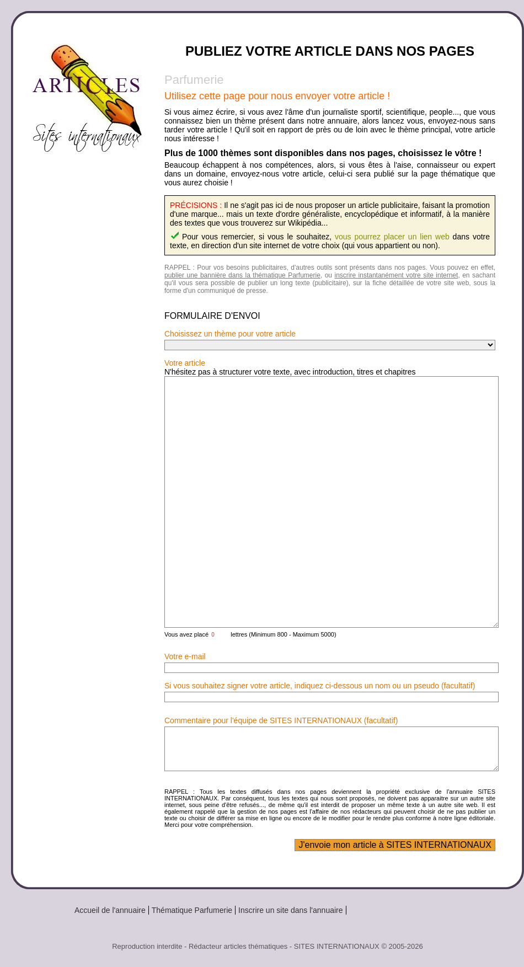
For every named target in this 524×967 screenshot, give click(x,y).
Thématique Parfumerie (192, 910)
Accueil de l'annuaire (110, 910)
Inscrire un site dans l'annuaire (290, 910)
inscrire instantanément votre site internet (396, 275)
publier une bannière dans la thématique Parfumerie (242, 275)
